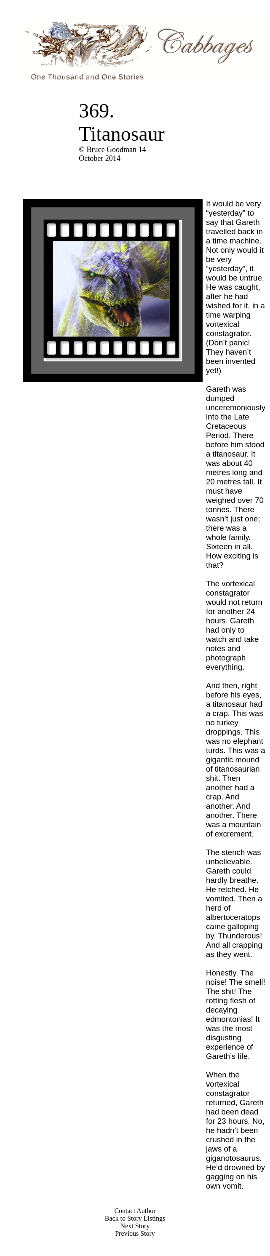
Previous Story (135, 1233)
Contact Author (134, 1210)
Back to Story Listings (135, 1218)
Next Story (135, 1225)
